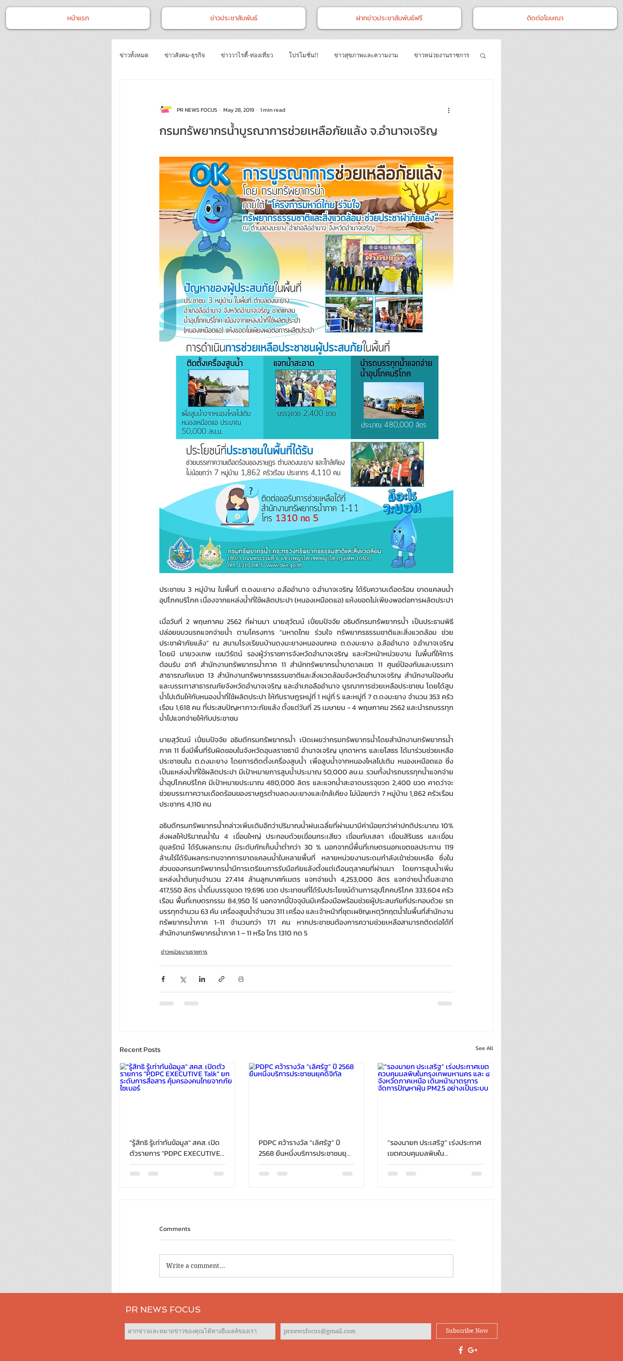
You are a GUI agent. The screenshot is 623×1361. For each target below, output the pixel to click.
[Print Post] (241, 979)
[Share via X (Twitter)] (182, 979)
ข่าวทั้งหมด (134, 55)
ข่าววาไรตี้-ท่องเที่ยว (247, 55)
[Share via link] (221, 979)
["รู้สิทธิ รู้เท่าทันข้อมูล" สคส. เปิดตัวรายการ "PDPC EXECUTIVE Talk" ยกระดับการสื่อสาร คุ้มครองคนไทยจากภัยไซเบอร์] (177, 1095)
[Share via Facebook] (163, 979)
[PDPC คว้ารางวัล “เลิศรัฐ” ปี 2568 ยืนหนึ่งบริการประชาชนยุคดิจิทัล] (306, 1095)
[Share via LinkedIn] (202, 979)
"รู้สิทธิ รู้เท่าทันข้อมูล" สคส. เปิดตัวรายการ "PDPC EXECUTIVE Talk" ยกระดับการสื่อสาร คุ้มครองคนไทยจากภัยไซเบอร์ (175, 1148)
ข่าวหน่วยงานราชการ (441, 55)
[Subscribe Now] (466, 1331)
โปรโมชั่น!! (303, 55)
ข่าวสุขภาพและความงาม (366, 55)
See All (484, 1048)
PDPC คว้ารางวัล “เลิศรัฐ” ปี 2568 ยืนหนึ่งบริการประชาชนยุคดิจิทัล (305, 1148)
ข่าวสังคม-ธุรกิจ (184, 55)
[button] (483, 55)
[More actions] (448, 110)
